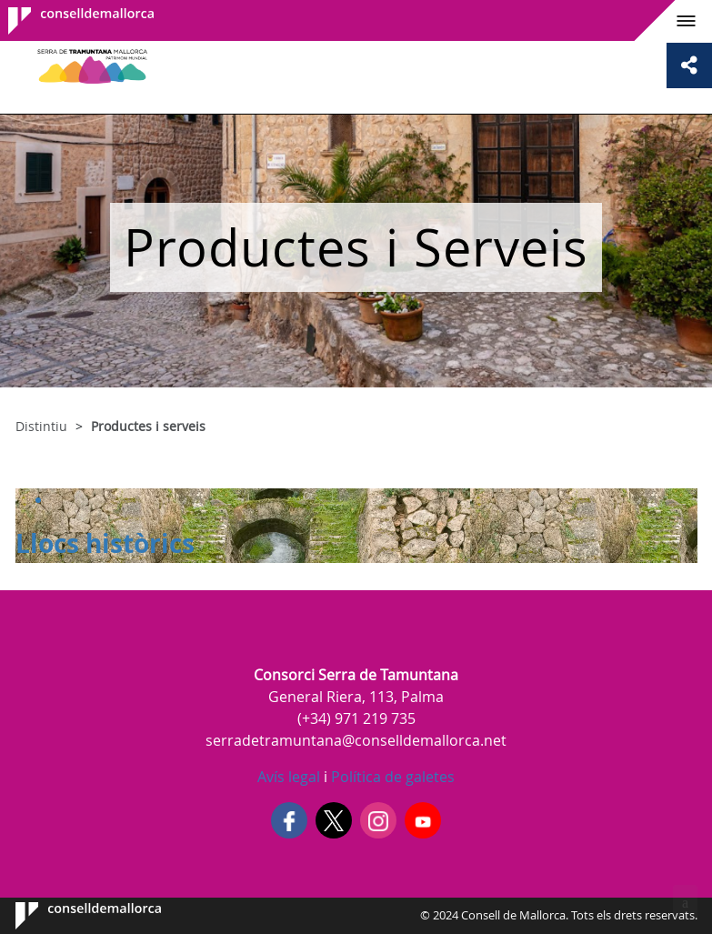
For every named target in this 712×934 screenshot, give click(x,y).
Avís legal (288, 777)
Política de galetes (391, 777)
